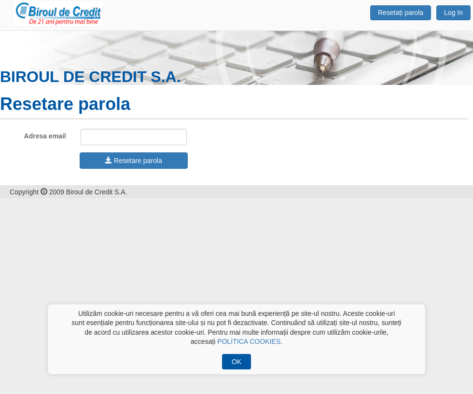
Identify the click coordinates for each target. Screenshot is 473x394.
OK (236, 362)
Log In (453, 12)
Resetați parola (400, 12)
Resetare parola (133, 160)
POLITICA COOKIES (248, 341)
